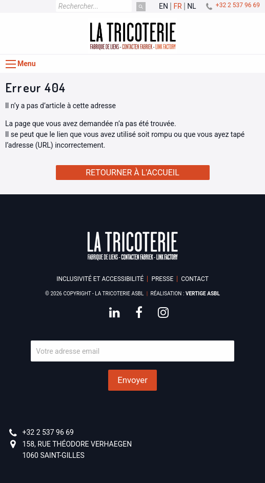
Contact (195, 279)
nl (191, 6)
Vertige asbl (203, 293)
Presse (162, 279)
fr (177, 6)
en (163, 6)
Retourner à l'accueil (132, 172)
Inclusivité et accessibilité (100, 279)
